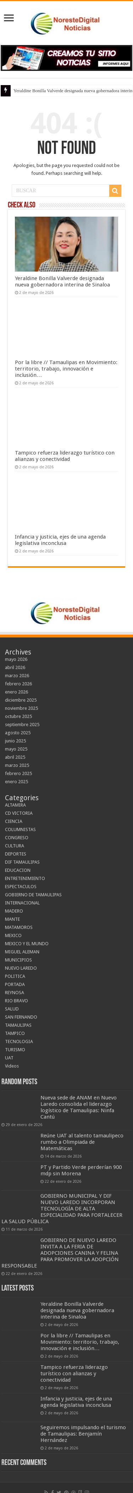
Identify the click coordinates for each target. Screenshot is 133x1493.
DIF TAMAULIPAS (22, 862)
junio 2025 (15, 740)
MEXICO (13, 935)
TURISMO (15, 1049)
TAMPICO (15, 1033)
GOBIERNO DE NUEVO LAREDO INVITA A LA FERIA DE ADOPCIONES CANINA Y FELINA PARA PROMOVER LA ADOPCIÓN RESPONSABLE (60, 1253)
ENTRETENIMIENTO (25, 878)
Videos (12, 1066)
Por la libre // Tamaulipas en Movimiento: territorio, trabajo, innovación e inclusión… (66, 368)
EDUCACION (18, 870)
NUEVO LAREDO (21, 968)
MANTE (12, 919)
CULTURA (14, 845)
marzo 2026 (17, 675)
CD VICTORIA (19, 813)
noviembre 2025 (21, 708)
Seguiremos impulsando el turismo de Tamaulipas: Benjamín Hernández (83, 1433)
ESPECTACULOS (21, 886)
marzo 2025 (17, 765)
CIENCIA (13, 821)
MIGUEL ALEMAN (22, 951)
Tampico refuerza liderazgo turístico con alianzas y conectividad (65, 456)
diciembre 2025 (21, 700)
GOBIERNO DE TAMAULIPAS (33, 894)
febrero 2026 (18, 683)
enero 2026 (16, 692)
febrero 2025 (18, 773)
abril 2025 (15, 757)
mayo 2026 (16, 659)
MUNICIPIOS (18, 960)
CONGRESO (16, 837)
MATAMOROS (19, 927)
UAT (9, 1057)
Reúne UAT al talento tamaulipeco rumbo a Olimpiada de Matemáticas (81, 1142)
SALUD (12, 1009)
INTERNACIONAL (22, 903)
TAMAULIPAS (18, 1025)
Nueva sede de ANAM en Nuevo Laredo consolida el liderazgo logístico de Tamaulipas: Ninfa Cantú (78, 1107)
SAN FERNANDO (21, 1017)
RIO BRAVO (16, 1000)
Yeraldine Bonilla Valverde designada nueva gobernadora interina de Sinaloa (62, 281)
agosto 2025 (18, 732)
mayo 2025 (16, 749)
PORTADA (15, 984)
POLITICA (15, 976)
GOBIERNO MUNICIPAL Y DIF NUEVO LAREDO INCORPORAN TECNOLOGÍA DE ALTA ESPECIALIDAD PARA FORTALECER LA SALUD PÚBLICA (61, 1209)
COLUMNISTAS (20, 829)
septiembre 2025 (22, 724)
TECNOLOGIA (19, 1041)
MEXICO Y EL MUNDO (27, 943)
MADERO (14, 911)
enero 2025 (16, 781)
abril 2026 (15, 667)
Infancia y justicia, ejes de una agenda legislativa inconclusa (60, 540)
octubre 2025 (18, 716)
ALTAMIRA (15, 805)
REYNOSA (14, 992)
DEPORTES (15, 854)
